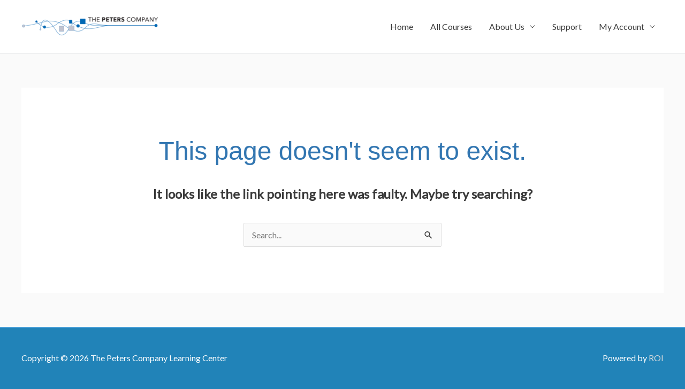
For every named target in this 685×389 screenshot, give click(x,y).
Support (567, 26)
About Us (506, 26)
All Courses (451, 26)
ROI (656, 358)
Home (401, 26)
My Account (621, 26)
